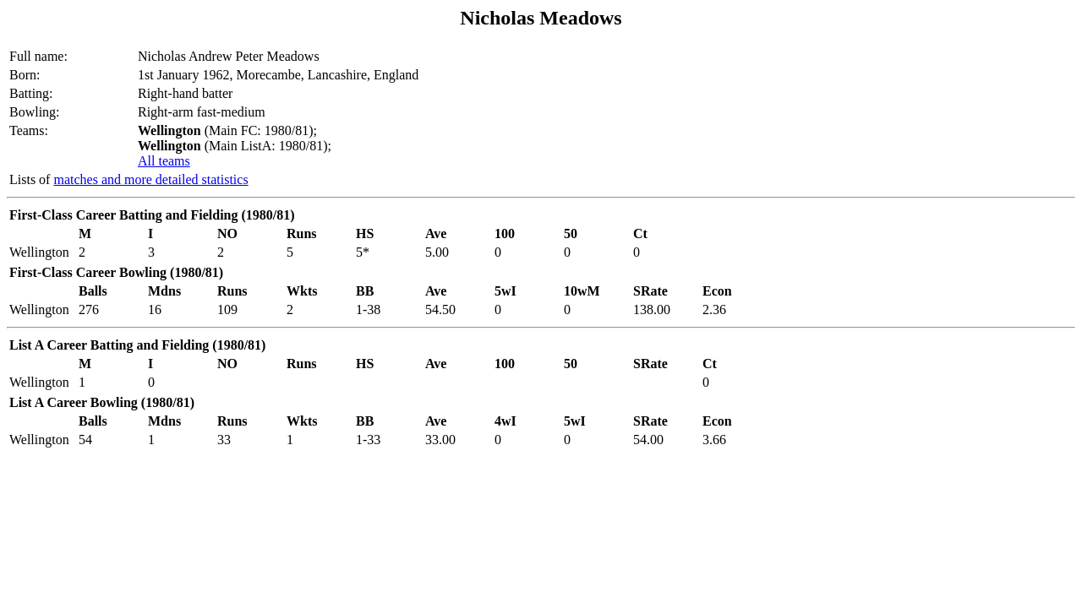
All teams (164, 161)
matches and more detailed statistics (150, 179)
